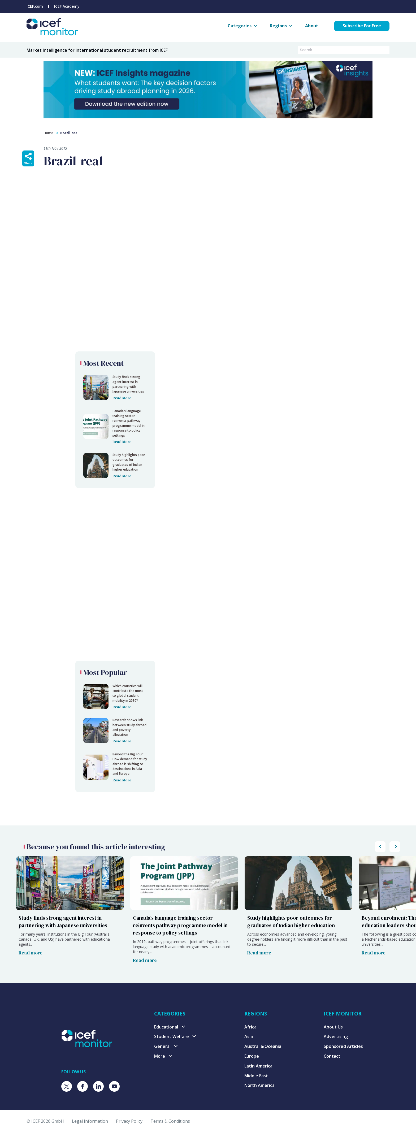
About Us (333, 1027)
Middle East (256, 1076)
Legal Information (90, 1121)
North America (259, 1085)
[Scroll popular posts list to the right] (380, 846)
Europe (251, 1056)
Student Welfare (171, 1036)
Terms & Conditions (170, 1121)
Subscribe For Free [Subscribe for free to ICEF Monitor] (362, 26)
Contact (332, 1056)
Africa (250, 1027)
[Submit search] (385, 49)
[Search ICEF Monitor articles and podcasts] (340, 50)
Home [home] (48, 132)
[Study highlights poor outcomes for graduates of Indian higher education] (298, 911)
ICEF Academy (67, 6)
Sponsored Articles (343, 1046)
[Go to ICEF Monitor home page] (52, 34)
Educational (166, 1027)
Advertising (336, 1036)
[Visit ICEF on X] (66, 1086)
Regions (278, 26)
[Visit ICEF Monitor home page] (86, 1045)
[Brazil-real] (115, 388)
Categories (240, 26)
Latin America (258, 1066)
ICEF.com (35, 6)
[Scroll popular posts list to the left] (394, 846)
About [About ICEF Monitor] (311, 26)
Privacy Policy (129, 1121)
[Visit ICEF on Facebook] (82, 1086)
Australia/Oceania (262, 1046)
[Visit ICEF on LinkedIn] (98, 1086)
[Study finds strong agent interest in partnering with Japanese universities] (70, 911)
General (162, 1046)
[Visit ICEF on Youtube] (114, 1086)
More (159, 1056)
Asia (248, 1036)
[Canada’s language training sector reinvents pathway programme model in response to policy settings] (184, 911)
